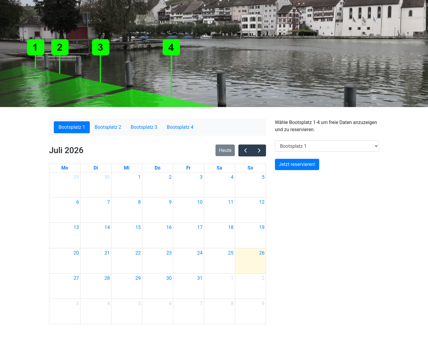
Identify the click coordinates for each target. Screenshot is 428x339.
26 (262, 253)
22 (138, 253)
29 (76, 177)
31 (200, 278)
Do (157, 168)
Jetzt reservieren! (297, 164)
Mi (126, 168)
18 (231, 227)
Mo (64, 168)
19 (262, 227)
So (250, 168)
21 (107, 253)
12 (262, 202)
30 (107, 177)
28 (107, 278)
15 (138, 227)
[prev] (245, 150)
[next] (259, 150)
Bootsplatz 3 (144, 127)
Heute (225, 150)
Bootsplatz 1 (72, 127)
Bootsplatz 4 (180, 127)
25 (231, 253)
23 (169, 253)
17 (200, 227)
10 (200, 202)
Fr (188, 168)
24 (200, 253)
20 (76, 253)
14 (107, 227)
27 (76, 278)
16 (169, 227)
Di (96, 168)
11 (231, 202)
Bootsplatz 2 (108, 127)
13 (76, 227)
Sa (219, 168)
